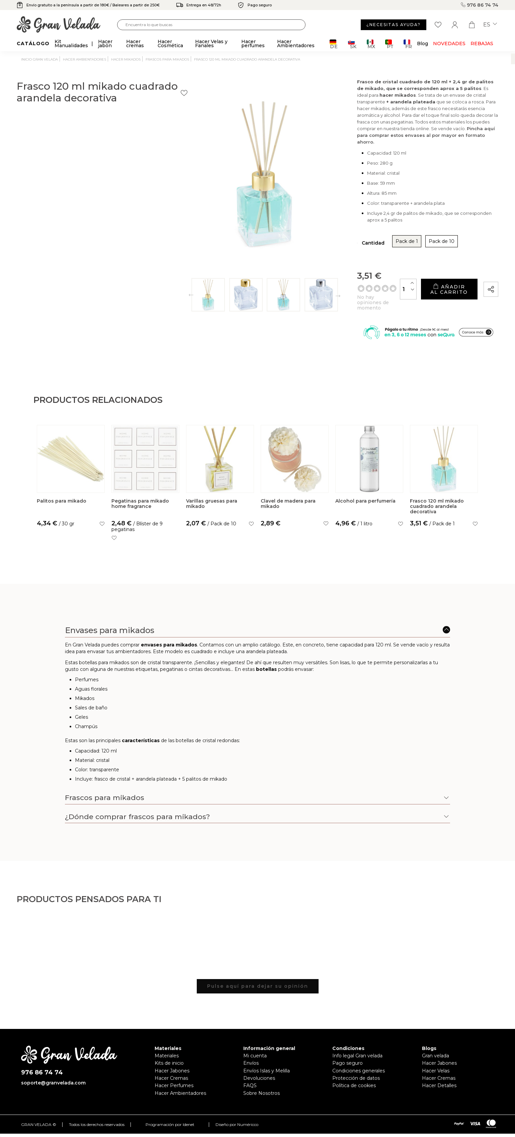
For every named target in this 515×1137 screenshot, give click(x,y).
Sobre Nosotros (261, 1095)
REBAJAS (481, 43)
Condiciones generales (358, 1073)
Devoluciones (259, 1080)
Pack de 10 (358, 244)
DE (334, 44)
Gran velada (435, 1058)
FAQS (250, 1088)
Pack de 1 (324, 244)
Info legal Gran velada (357, 1058)
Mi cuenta (255, 1058)
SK (352, 44)
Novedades (449, 43)
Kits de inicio (169, 1065)
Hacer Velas (435, 1073)
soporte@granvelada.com (53, 1085)
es (490, 25)
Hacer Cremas (171, 1080)
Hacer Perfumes (174, 1088)
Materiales (167, 1058)
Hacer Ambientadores (180, 1095)
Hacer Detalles (439, 1088)
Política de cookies (354, 1088)
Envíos (251, 1065)
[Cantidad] (354, 286)
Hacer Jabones (172, 1073)
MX (371, 44)
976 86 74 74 (479, 5)
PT (389, 44)
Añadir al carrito (421, 287)
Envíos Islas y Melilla (266, 1073)
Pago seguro (347, 1065)
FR (408, 44)
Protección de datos (356, 1080)
